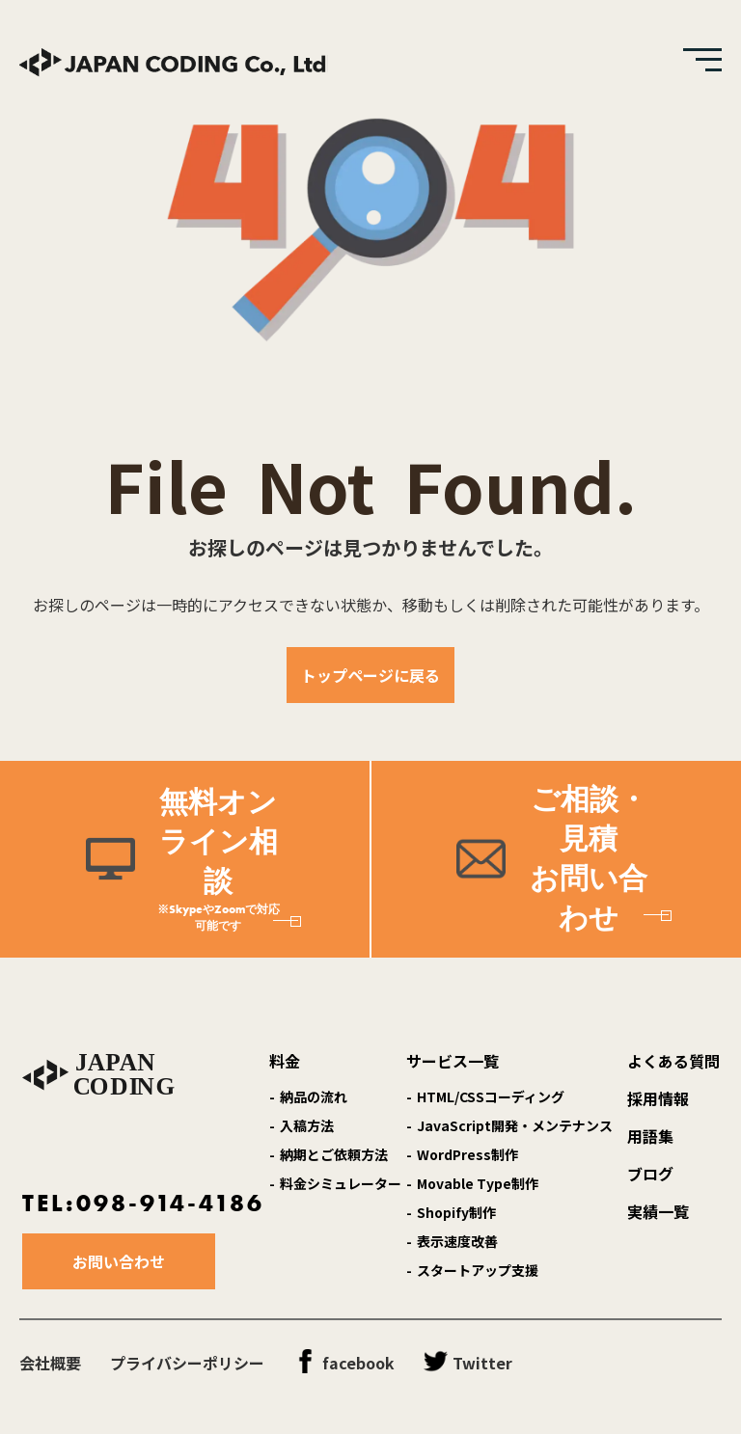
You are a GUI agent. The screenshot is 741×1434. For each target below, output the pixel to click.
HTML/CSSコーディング (490, 1096)
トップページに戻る (370, 675)
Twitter (482, 1362)
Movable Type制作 (477, 1183)
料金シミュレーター (340, 1183)
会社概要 (50, 1362)
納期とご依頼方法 (334, 1154)
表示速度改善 (457, 1241)
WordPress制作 (467, 1154)
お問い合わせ (118, 1261)
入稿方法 (307, 1125)
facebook (358, 1362)
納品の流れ (313, 1096)
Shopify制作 (456, 1212)
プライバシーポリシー (187, 1362)
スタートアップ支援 (477, 1270)
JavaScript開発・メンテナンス (515, 1125)
